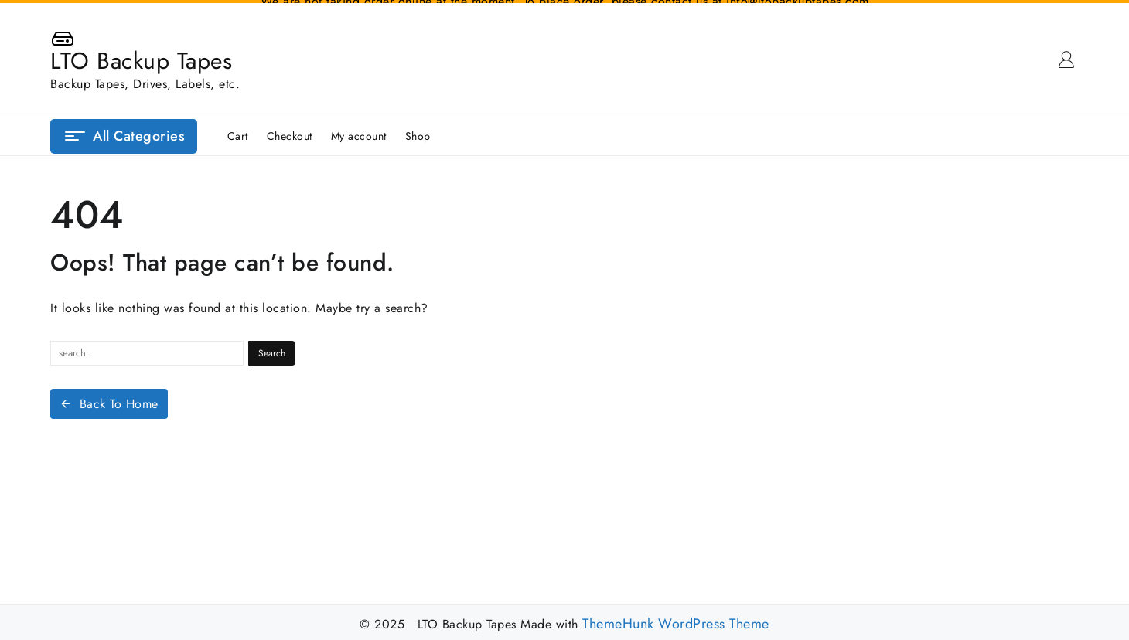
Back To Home (109, 401)
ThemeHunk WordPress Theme (675, 621)
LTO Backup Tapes (141, 57)
